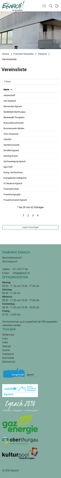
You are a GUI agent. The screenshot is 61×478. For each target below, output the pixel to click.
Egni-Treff (8, 167)
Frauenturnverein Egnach (15, 200)
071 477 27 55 (43, 150)
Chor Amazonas (11, 134)
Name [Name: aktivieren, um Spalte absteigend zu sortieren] (6, 89)
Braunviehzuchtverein (14, 123)
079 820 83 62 (43, 95)
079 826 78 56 (43, 200)
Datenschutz (8, 361)
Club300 (7, 139)
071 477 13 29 (43, 172)
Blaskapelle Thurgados (14, 117)
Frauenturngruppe (12, 194)
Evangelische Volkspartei (15, 178)
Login (57, 6)
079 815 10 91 (43, 167)
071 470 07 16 (43, 161)
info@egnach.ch (21, 273)
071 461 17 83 (43, 128)
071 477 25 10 (43, 178)
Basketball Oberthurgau (15, 112)
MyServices (8, 334)
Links (5, 338)
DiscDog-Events (11, 156)
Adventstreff (9, 95)
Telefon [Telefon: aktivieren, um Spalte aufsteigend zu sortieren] (40, 89)
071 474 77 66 (20, 269)
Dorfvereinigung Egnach (15, 161)
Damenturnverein (11, 145)
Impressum (8, 354)
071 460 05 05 (43, 139)
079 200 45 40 (43, 117)
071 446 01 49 (43, 134)
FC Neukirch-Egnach (13, 183)
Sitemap (6, 346)
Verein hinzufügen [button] (30, 227)
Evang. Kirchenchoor (13, 172)
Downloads (8, 357)
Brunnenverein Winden (14, 128)
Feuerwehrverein (11, 189)
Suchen (6, 350)
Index (5, 342)
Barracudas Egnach (13, 106)
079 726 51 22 (43, 112)
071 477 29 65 (43, 194)
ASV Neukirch (10, 101)
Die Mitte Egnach (11, 150)
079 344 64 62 (43, 183)
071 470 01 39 (43, 101)
